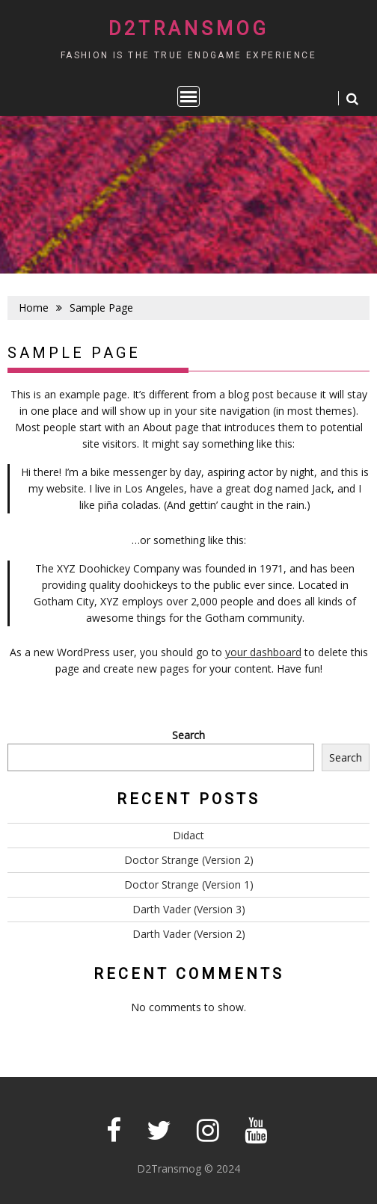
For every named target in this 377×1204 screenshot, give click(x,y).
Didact (188, 835)
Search (188, 735)
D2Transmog (188, 29)
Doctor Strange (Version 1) (189, 884)
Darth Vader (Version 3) (188, 909)
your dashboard (263, 652)
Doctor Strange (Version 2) (189, 860)
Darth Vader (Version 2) (188, 934)
